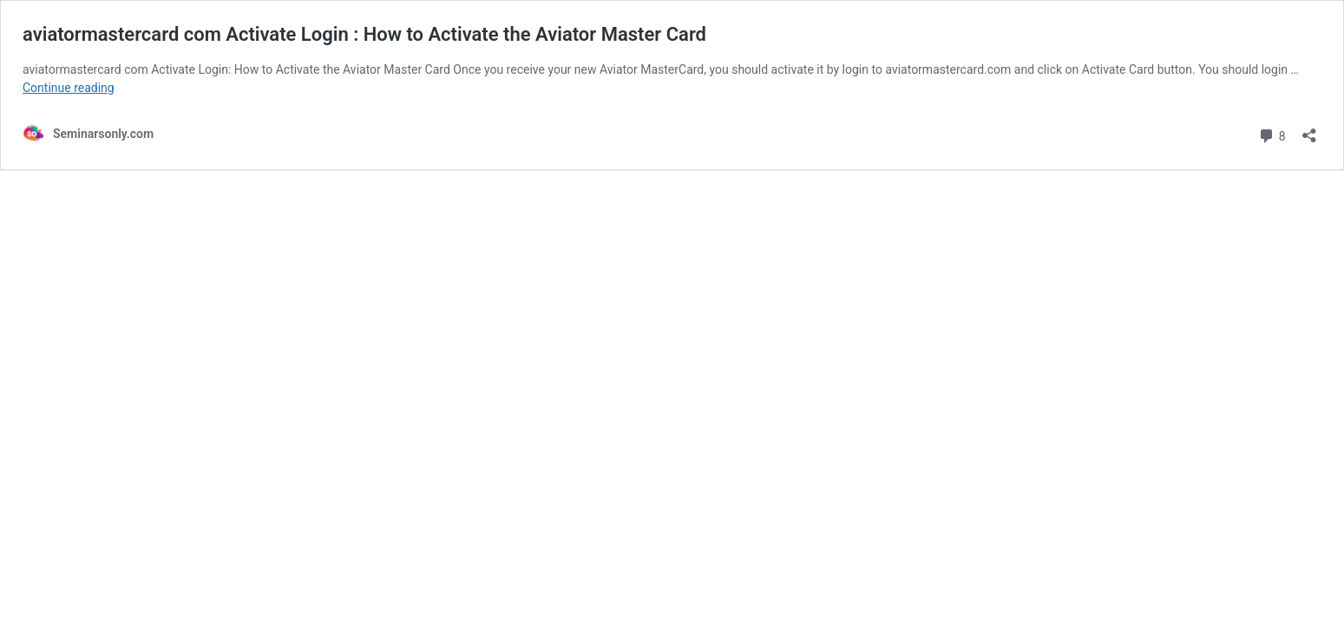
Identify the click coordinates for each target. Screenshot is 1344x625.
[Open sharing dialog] (1309, 129)
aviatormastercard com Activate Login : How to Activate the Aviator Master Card (364, 34)
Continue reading (69, 88)
